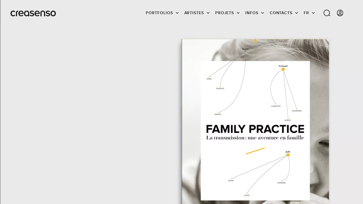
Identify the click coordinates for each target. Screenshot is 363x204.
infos (251, 12)
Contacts (281, 12)
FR (306, 12)
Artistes (194, 12)
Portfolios (159, 12)
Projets (224, 12)
